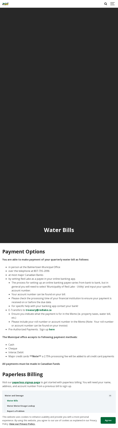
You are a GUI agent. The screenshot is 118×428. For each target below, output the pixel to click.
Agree (108, 420)
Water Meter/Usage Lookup (21, 406)
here (52, 329)
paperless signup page (26, 382)
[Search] (106, 4)
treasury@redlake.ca (38, 310)
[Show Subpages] (110, 395)
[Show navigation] (113, 4)
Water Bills (12, 400)
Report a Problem (15, 411)
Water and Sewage (14, 395)
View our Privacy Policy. (22, 423)
